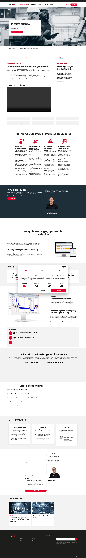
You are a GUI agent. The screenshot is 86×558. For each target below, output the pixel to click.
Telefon (27, 462)
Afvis (27, 290)
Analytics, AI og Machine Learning (25, 48)
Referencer (43, 123)
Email (26, 457)
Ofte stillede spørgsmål (19, 123)
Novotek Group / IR (70, 1)
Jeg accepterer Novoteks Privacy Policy (34, 480)
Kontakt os (74, 4)
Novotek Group (35, 542)
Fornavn (27, 452)
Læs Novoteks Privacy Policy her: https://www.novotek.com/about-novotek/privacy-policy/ (35, 484)
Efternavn (38, 452)
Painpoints (19, 118)
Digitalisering (15, 48)
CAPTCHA (58, 545)
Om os (76, 1)
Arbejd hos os (35, 540)
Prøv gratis (43, 118)
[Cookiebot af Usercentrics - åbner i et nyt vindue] (61, 267)
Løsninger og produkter (23, 4)
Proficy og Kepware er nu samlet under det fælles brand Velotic (65, 68)
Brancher (33, 4)
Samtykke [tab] (27, 270)
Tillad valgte (43, 290)
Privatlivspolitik (23, 545)
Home (10, 48)
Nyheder (46, 4)
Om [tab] (59, 270)
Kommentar (28, 467)
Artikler (51, 4)
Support (40, 4)
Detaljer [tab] (43, 270)
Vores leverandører (24, 540)
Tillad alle (59, 290)
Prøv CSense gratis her (17, 30)
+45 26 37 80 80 (48, 212)
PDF (14, 333)
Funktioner (67, 118)
